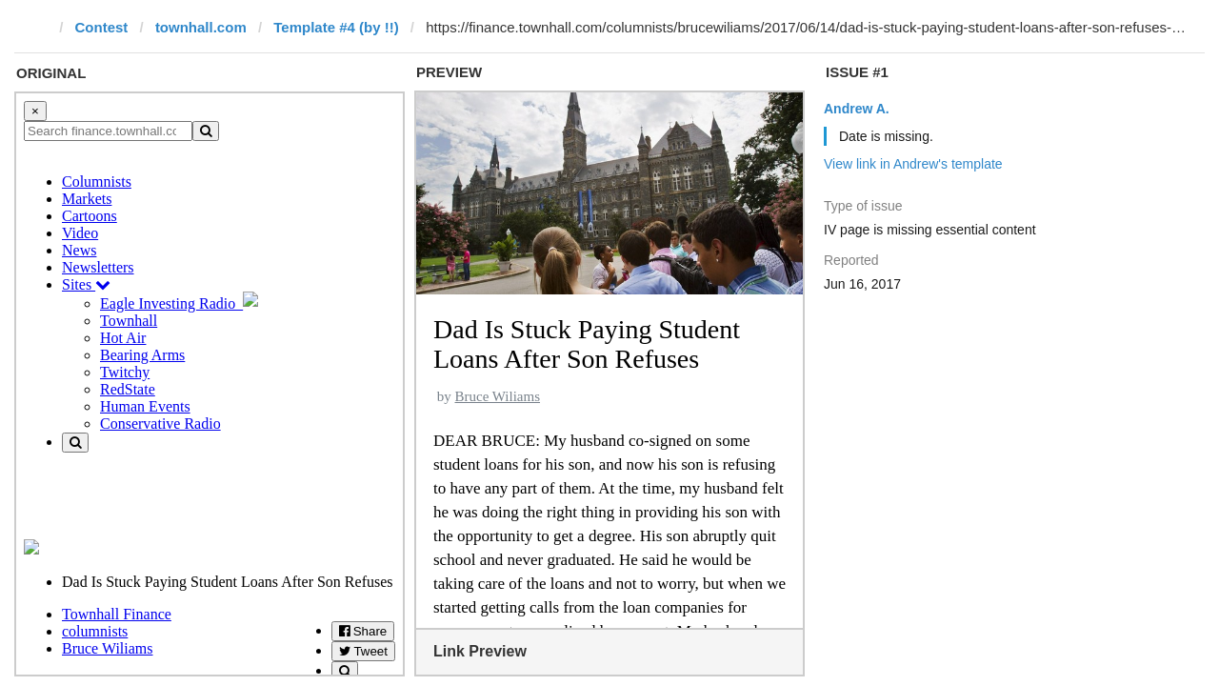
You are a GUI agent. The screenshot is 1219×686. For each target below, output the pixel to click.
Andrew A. (856, 108)
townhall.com (201, 27)
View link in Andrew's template (913, 164)
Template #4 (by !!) (335, 27)
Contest (102, 27)
